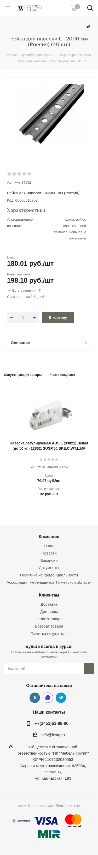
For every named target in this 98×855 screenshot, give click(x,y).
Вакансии (48, 560)
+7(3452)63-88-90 (51, 723)
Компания (49, 536)
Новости (48, 553)
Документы (49, 567)
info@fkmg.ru (53, 735)
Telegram (61, 698)
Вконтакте (35, 698)
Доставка (49, 604)
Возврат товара (49, 626)
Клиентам (49, 595)
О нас (49, 546)
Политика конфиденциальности (49, 575)
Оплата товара (49, 619)
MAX (48, 698)
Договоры (49, 611)
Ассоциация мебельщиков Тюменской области (49, 582)
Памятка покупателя (48, 633)
